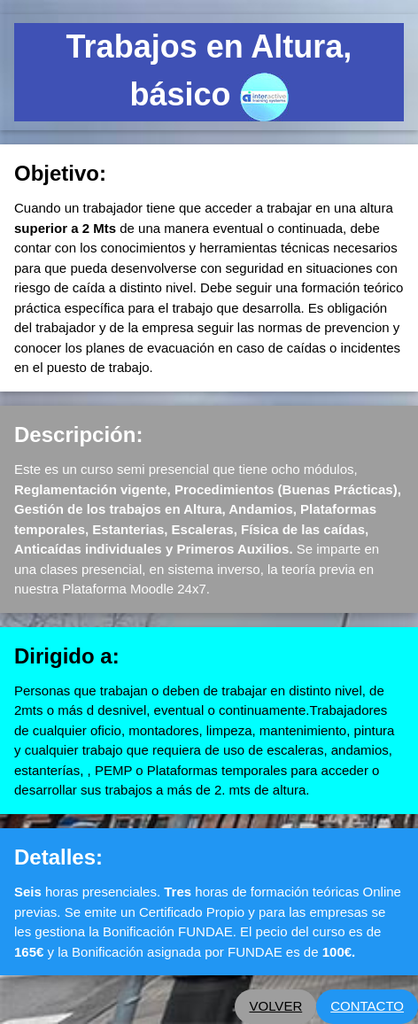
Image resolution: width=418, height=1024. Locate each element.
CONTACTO (367, 1005)
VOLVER (275, 1005)
